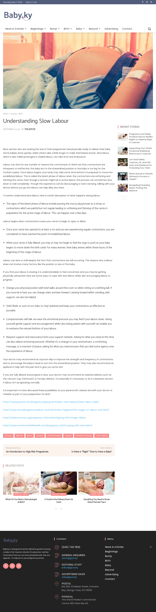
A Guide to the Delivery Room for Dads (58, 501)
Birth (29, 435)
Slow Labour (101, 435)
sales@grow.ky (69, 577)
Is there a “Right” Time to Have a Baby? (91, 452)
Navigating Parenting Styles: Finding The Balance (139, 188)
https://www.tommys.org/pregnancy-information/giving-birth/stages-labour (44, 417)
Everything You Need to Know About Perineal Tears (97, 501)
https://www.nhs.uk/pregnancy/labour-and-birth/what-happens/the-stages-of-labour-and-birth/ (56, 409)
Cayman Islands (54, 435)
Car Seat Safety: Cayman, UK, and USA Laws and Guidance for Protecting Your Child (140, 163)
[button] (149, 28)
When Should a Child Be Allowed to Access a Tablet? (141, 176)
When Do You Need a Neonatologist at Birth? (21, 501)
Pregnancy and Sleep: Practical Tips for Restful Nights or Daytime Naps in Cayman (140, 138)
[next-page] (124, 197)
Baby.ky (19, 435)
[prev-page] (56, 509)
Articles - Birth (16, 114)
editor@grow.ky (70, 567)
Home (5, 114)
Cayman (39, 435)
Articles (8, 435)
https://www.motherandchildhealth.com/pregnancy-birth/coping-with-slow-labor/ (47, 425)
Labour (68, 435)
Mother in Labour (84, 435)
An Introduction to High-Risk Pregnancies (27, 452)
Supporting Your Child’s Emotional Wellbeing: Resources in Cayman (140, 151)
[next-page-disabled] (61, 509)
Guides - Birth (96, 494)
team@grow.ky (70, 558)
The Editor (30, 129)
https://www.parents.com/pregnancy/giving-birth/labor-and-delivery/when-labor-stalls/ (51, 401)
